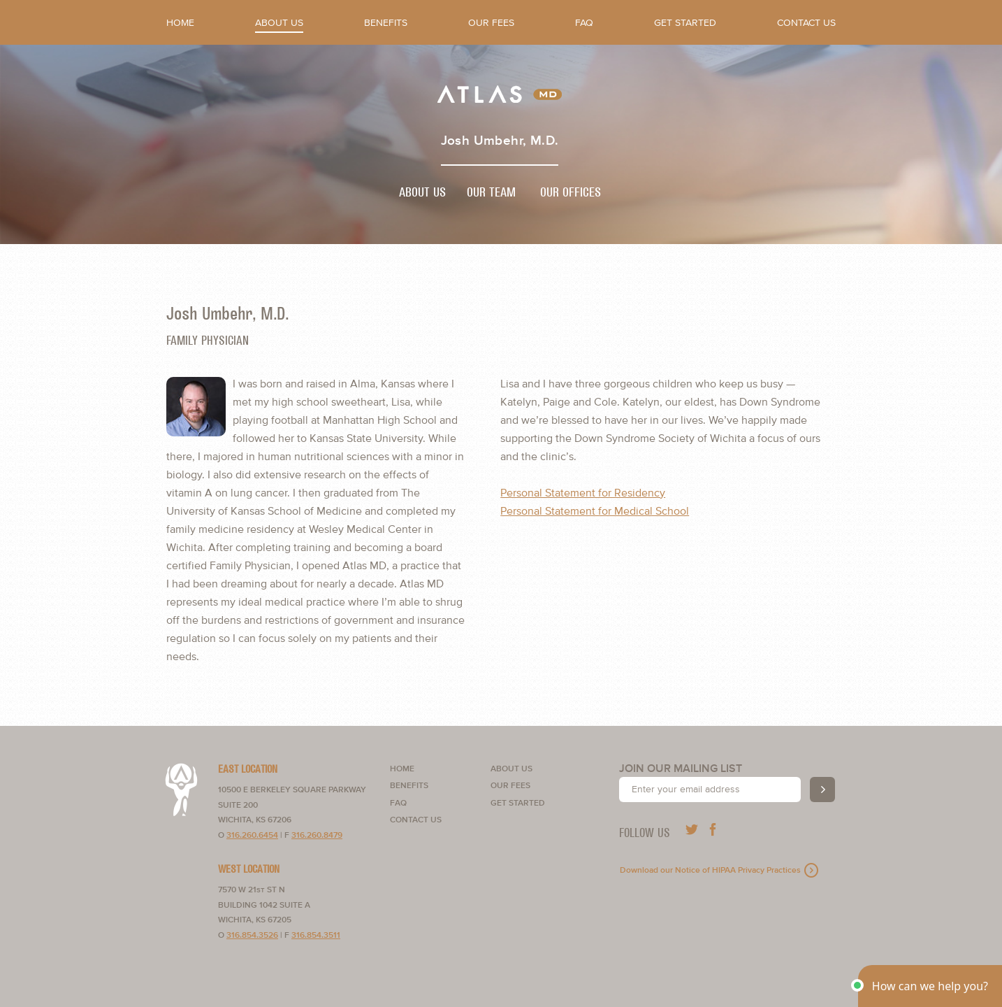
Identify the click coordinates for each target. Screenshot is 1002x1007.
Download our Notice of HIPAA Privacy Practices (710, 870)
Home (180, 23)
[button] (930, 986)
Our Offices (570, 192)
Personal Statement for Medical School (594, 511)
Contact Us (806, 23)
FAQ (584, 23)
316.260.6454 (252, 835)
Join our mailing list (680, 769)
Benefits (385, 23)
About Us (279, 23)
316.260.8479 (316, 835)
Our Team (491, 192)
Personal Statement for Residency (582, 493)
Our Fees (491, 23)
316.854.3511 (315, 935)
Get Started (685, 23)
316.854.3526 (252, 935)
